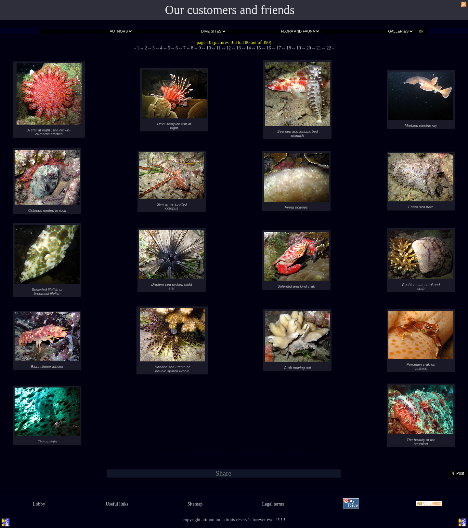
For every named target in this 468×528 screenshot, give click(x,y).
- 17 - (279, 47)
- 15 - (259, 47)
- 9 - (200, 47)
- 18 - (289, 47)
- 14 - (248, 47)
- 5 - (169, 47)
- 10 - (209, 47)
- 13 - (239, 47)
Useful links (117, 504)
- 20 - (309, 47)
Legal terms (273, 504)
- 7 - (184, 47)
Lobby (39, 504)
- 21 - (319, 47)
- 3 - (153, 47)
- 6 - (177, 47)
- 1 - (138, 47)
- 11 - (218, 47)
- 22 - (329, 47)
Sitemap (195, 504)
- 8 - (192, 47)
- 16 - (269, 47)
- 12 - (229, 47)
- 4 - (161, 47)
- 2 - (146, 47)
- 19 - (299, 47)
